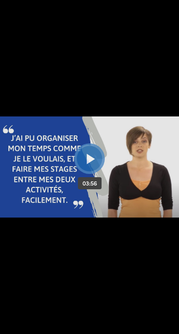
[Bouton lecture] (89, 158)
